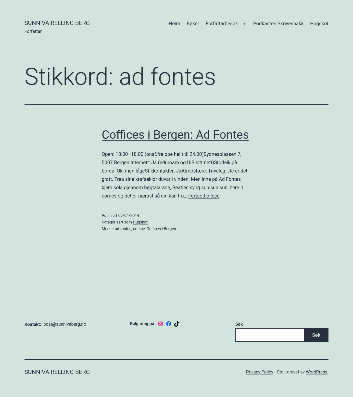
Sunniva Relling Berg (57, 23)
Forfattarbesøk (222, 23)
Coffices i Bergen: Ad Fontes (175, 135)
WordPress (316, 371)
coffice (139, 228)
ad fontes (123, 228)
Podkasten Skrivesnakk (278, 23)
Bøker (193, 23)
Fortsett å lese (203, 196)
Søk (239, 324)
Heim (174, 23)
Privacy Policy (259, 371)
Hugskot (319, 23)
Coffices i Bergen (161, 228)
